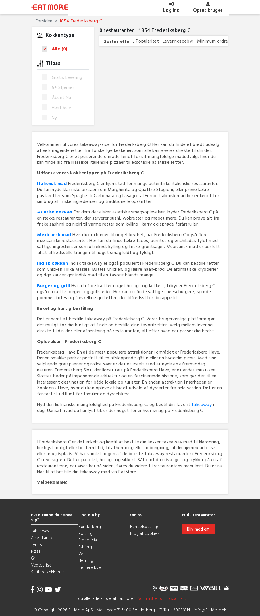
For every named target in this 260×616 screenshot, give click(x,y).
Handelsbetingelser (148, 526)
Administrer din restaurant (161, 598)
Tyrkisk (37, 544)
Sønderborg (89, 526)
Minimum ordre (212, 41)
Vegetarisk (41, 565)
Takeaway (40, 531)
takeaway (202, 404)
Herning (85, 560)
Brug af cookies (144, 533)
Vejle (83, 554)
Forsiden (44, 20)
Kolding (85, 533)
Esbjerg (85, 547)
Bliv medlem (198, 529)
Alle (56, 49)
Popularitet (147, 41)
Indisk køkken (52, 263)
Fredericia (87, 540)
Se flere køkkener (47, 572)
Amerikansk (42, 538)
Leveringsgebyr (178, 41)
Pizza (36, 551)
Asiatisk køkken (54, 211)
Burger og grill (53, 285)
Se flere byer (90, 567)
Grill (34, 558)
